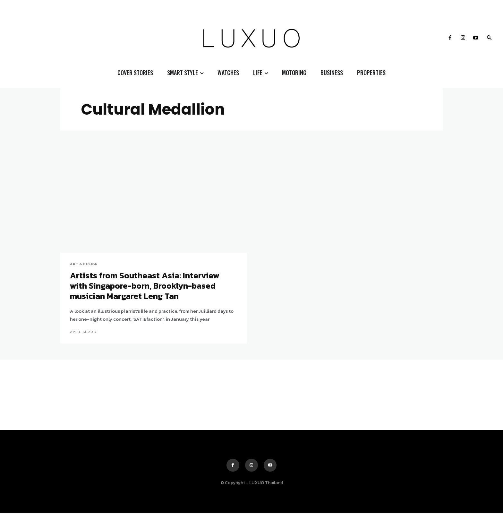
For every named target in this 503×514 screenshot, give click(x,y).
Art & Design (84, 264)
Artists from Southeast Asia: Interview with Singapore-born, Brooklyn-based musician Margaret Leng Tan (146, 286)
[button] (489, 38)
